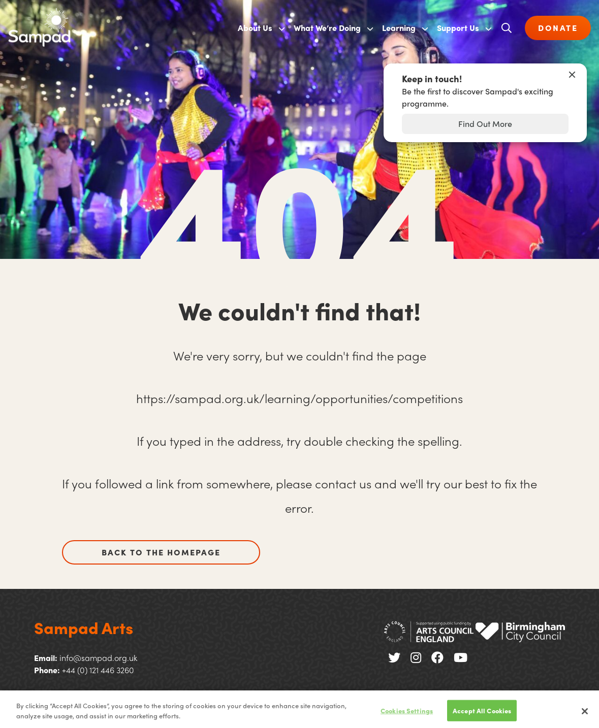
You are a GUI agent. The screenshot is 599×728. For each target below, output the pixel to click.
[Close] (585, 714)
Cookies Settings (407, 713)
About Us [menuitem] (255, 28)
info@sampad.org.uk (98, 658)
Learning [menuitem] (399, 28)
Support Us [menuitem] (458, 28)
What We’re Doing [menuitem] (327, 28)
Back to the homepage (161, 552)
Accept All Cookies (482, 713)
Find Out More (485, 123)
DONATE (558, 28)
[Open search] (506, 28)
